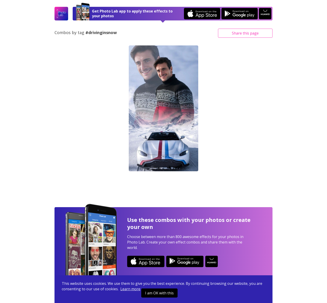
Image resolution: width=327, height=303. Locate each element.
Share (245, 33)
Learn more (130, 288)
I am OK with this (159, 293)
